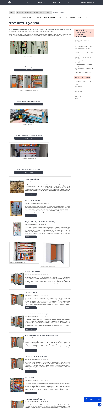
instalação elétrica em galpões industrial (82, 49)
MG (20, 375)
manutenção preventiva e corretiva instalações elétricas (83, 65)
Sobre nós (69, 402)
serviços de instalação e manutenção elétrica (55, 17)
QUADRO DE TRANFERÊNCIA (81, 94)
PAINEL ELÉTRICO (78, 89)
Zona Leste (41, 388)
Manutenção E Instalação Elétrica (83, 81)
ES (23, 375)
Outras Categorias (82, 78)
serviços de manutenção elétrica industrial (83, 73)
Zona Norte (20, 388)
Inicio (64, 402)
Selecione (11, 375)
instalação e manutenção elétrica (79, 17)
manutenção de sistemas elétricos (32, 17)
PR (30, 375)
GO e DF (53, 375)
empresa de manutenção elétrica (83, 44)
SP (27, 375)
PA (61, 375)
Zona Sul (34, 388)
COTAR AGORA (16, 69)
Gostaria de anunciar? (93, 402)
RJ (16, 375)
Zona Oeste (27, 388)
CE (48, 375)
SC (34, 375)
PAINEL (76, 84)
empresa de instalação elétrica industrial (82, 41)
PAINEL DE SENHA (78, 86)
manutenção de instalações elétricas (84, 52)
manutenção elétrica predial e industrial (82, 61)
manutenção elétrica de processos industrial (83, 58)
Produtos (76, 402)
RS (37, 375)
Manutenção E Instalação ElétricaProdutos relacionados (82, 33)
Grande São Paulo (49, 388)
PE (41, 375)
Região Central (12, 388)
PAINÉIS (76, 98)
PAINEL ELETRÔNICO (79, 91)
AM (57, 375)
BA (44, 375)
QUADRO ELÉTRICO (79, 96)
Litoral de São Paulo (60, 388)
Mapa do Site (83, 402)
